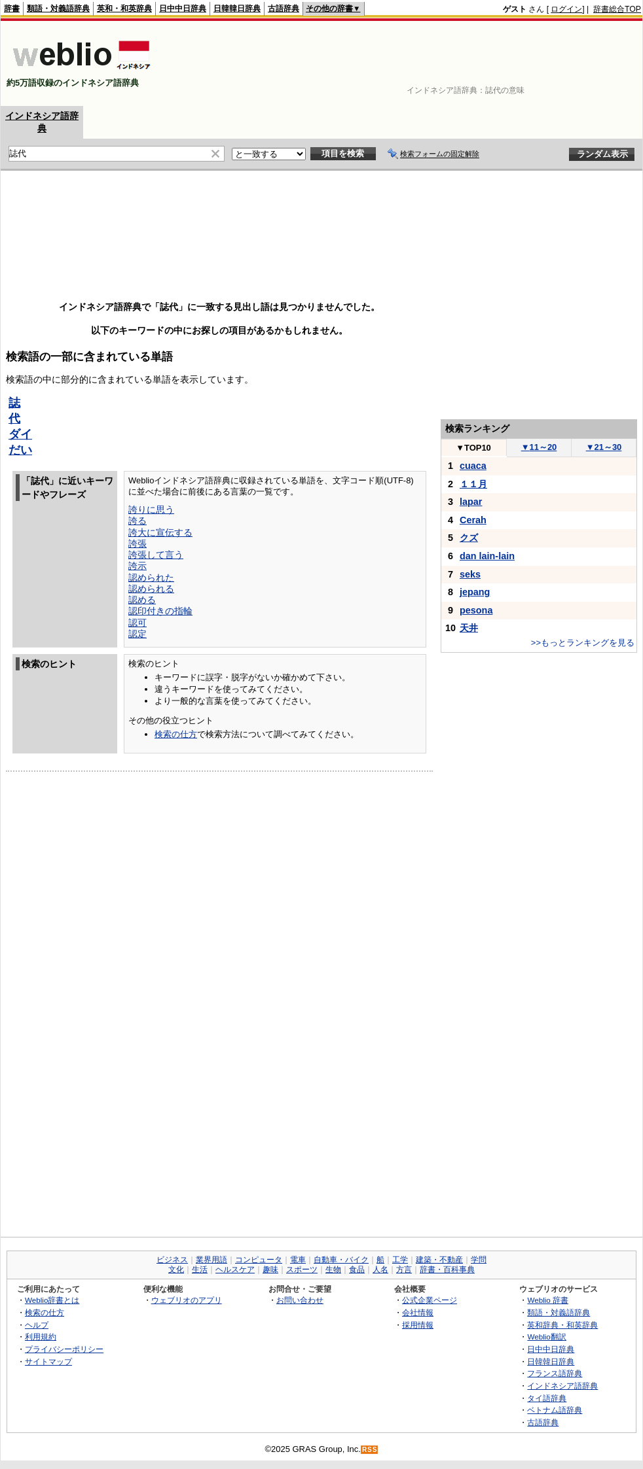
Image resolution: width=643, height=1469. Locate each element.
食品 (357, 1269)
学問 (479, 1260)
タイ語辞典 (546, 1398)
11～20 (539, 447)
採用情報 (417, 1325)
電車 (298, 1260)
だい (20, 450)
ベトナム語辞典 (554, 1410)
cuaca (473, 465)
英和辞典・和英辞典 (562, 1325)
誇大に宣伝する (160, 532)
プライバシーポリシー (64, 1349)
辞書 (12, 8)
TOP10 (473, 448)
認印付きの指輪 (160, 611)
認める (142, 600)
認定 (137, 634)
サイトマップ (48, 1361)
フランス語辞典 (554, 1373)
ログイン (566, 9)
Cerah (473, 520)
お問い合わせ (299, 1300)
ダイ (20, 434)
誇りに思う (151, 509)
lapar (471, 501)
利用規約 (40, 1336)
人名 (380, 1269)
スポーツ (302, 1269)
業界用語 (211, 1260)
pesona (476, 610)
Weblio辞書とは (52, 1300)
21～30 (604, 447)
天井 (469, 628)
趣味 (270, 1269)
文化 (176, 1269)
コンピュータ (258, 1260)
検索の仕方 (176, 734)
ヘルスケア (235, 1269)
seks (470, 574)
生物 (333, 1269)
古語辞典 (283, 8)
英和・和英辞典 (124, 8)
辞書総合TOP (617, 9)
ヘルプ (36, 1325)
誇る (137, 520)
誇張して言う (155, 554)
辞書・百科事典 (447, 1269)
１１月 (473, 484)
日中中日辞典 (182, 8)
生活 (200, 1269)
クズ (469, 537)
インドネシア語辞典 (562, 1385)
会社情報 (417, 1312)
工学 (400, 1260)
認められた (151, 577)
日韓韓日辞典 (237, 8)
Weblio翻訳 (546, 1336)
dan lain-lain (487, 556)
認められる (151, 588)
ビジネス (172, 1260)
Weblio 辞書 (547, 1300)
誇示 (137, 566)
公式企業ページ (429, 1300)
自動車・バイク (341, 1260)
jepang (475, 592)
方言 (404, 1269)
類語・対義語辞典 (58, 8)
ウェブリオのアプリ (186, 1300)
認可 (137, 622)
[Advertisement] (600, 63)
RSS (370, 1449)
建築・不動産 (439, 1260)
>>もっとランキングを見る (582, 643)
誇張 (137, 543)
